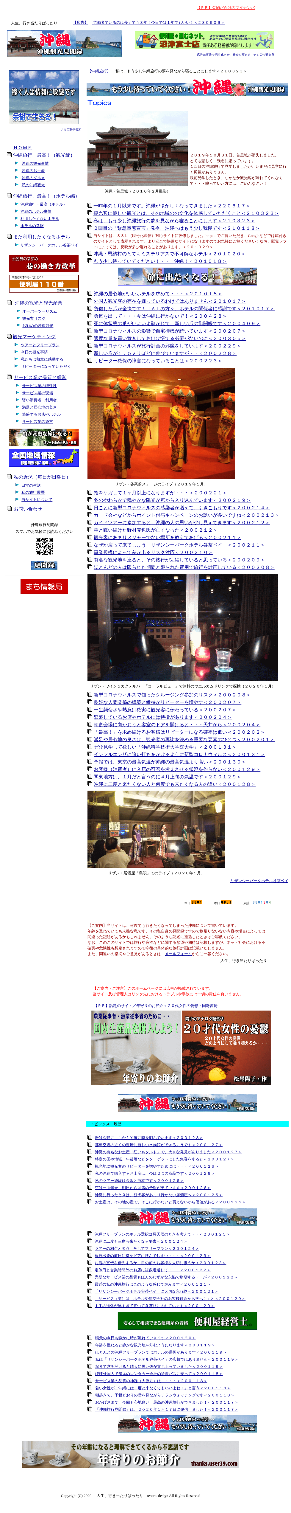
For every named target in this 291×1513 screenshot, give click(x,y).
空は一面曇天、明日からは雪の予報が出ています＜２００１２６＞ (153, 1187)
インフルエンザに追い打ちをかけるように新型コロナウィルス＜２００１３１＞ (179, 754)
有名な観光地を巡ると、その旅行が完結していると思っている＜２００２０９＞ (179, 559)
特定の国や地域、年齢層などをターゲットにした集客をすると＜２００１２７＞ (164, 1159)
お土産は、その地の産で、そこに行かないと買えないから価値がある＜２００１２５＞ (170, 1202)
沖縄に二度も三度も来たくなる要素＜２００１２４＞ (141, 1241)
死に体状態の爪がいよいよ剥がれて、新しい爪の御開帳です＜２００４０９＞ (177, 323)
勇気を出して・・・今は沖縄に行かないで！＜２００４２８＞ (160, 316)
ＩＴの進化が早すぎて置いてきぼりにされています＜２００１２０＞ (155, 1305)
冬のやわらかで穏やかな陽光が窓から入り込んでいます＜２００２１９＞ (172, 500)
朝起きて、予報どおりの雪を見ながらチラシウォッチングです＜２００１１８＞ (164, 1395)
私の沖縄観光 (33, 185)
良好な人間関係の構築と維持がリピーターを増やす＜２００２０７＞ (167, 702)
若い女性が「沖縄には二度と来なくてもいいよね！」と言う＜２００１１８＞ (163, 1388)
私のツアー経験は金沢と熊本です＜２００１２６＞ (139, 1180)
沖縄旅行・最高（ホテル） (44, 204)
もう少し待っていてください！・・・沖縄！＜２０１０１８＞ (160, 261)
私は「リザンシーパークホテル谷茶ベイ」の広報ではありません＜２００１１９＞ (166, 1359)
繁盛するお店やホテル (41, 414)
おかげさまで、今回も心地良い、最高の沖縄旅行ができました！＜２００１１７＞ (166, 1402)
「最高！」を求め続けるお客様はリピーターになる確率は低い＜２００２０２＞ (179, 732)
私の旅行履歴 (33, 492)
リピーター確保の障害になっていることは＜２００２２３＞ (158, 360)
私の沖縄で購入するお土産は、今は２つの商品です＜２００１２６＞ (155, 1173)
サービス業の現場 (37, 393)
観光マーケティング (34, 336)
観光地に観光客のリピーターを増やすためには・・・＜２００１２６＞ (157, 1166)
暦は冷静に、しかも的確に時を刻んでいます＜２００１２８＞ (149, 1137)
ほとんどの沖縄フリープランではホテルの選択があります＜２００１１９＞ (161, 1352)
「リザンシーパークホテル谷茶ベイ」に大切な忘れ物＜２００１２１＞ (156, 1291)
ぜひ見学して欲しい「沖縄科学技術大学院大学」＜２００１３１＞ (165, 746)
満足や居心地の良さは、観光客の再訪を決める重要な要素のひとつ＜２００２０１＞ (184, 739)
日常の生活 (31, 485)
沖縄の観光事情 (35, 163)
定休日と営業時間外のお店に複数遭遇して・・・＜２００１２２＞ (153, 1270)
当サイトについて (36, 499)
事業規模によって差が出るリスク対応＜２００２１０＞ (153, 552)
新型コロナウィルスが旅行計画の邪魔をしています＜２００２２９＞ (167, 345)
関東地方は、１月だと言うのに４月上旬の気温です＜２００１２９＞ (167, 776)
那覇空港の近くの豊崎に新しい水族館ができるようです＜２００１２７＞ (159, 1145)
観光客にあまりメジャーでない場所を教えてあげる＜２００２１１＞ (167, 537)
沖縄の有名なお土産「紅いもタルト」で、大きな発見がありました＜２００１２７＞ (168, 1152)
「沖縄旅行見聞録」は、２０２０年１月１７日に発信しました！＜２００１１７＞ (166, 1409)
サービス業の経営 (37, 421)
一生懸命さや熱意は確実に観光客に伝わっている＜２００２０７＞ (165, 709)
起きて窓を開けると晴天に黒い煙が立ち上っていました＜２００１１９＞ (159, 1366)
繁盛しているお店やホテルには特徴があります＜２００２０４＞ (163, 717)
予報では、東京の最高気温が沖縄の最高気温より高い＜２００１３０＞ (170, 761)
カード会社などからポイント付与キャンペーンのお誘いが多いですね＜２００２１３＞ (186, 515)
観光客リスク (34, 318)
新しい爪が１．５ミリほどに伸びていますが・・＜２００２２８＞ (165, 353)
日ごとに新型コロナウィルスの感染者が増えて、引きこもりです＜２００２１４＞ (182, 507)
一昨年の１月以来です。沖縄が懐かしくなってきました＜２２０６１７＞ (172, 205)
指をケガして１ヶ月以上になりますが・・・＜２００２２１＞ (160, 492)
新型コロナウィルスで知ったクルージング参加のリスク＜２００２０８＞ (172, 694)
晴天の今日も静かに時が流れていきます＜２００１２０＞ (145, 1338)
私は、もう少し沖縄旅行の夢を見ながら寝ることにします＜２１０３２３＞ (174, 220)
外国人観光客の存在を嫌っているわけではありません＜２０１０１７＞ (170, 301)
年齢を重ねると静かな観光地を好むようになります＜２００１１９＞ (155, 1345)
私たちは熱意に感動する (42, 359)
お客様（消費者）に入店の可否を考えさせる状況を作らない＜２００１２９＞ (177, 769)
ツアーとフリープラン (40, 345)
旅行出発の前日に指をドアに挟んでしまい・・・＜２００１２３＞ (153, 1255)
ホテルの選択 (32, 226)
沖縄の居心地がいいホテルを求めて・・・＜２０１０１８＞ (158, 293)
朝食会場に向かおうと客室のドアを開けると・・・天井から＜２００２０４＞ (177, 724)
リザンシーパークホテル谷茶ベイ (49, 245)
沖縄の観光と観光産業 (38, 302)
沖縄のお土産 (33, 170)
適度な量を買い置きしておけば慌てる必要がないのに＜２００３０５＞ (170, 338)
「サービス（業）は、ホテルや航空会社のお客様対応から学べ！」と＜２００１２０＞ (170, 1298)
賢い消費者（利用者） (41, 400)
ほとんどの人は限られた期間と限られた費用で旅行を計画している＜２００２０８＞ (184, 567)
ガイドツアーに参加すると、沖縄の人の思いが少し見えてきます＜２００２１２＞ (182, 522)
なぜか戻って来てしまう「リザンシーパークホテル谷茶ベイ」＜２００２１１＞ (179, 544)
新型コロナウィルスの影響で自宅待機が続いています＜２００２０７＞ (170, 330)
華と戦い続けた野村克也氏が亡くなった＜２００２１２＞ (156, 530)
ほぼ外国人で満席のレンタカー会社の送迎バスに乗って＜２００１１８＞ (159, 1373)
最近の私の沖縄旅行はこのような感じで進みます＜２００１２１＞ (153, 1284)
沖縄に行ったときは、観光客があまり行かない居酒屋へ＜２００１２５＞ (159, 1195)
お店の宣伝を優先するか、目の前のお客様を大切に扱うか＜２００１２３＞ (160, 1263)
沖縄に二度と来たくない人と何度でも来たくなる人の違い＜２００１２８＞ (175, 784)
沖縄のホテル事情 (36, 211)
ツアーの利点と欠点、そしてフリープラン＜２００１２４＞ (147, 1248)
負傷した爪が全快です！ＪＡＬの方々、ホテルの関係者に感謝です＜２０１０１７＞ (184, 308)
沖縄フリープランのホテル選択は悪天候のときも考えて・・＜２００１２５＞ (162, 1234)
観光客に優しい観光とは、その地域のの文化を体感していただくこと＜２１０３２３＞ (186, 213)
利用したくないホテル (40, 218)
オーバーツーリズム (39, 311)
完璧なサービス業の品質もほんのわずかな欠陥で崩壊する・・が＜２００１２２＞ (166, 1277)
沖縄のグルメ (33, 178)
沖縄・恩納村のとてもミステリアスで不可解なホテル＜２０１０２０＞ (169, 253)
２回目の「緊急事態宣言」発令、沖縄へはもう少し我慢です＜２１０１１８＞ (176, 228)
